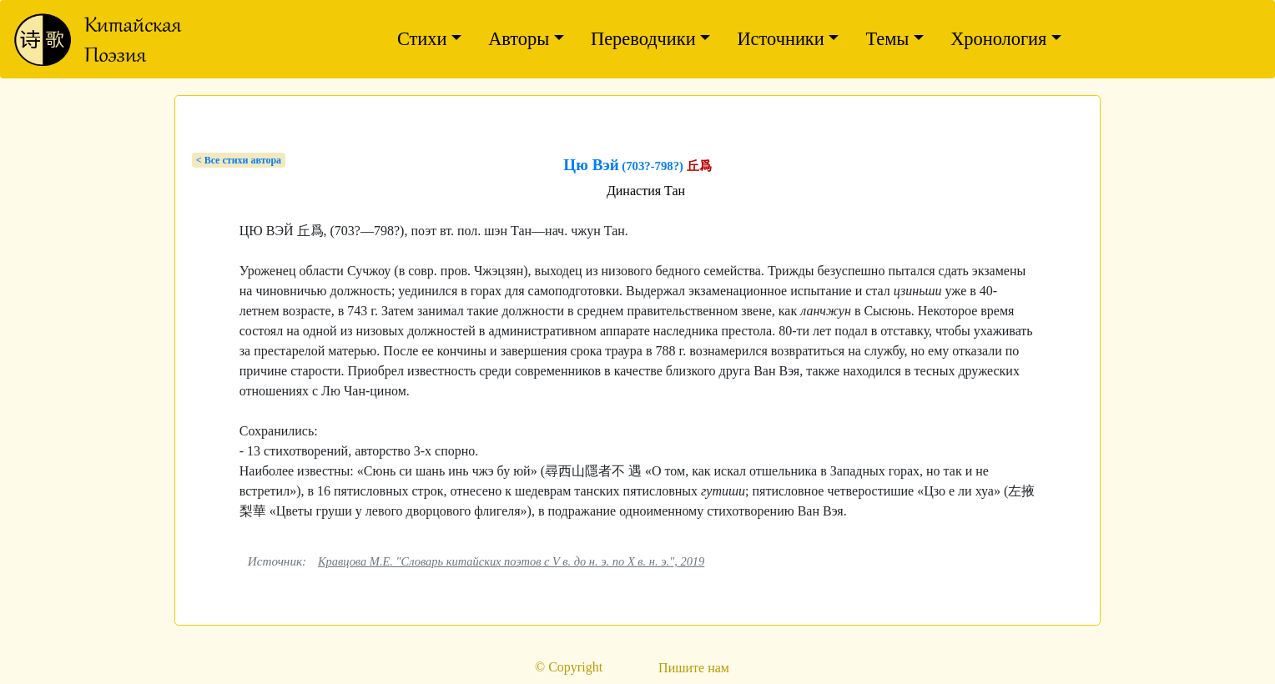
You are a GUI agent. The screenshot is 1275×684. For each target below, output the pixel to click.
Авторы (518, 38)
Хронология (998, 38)
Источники (780, 38)
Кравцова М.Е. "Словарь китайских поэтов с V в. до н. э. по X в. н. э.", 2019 (511, 561)
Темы (887, 38)
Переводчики (643, 38)
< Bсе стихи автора (238, 160)
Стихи (422, 38)
